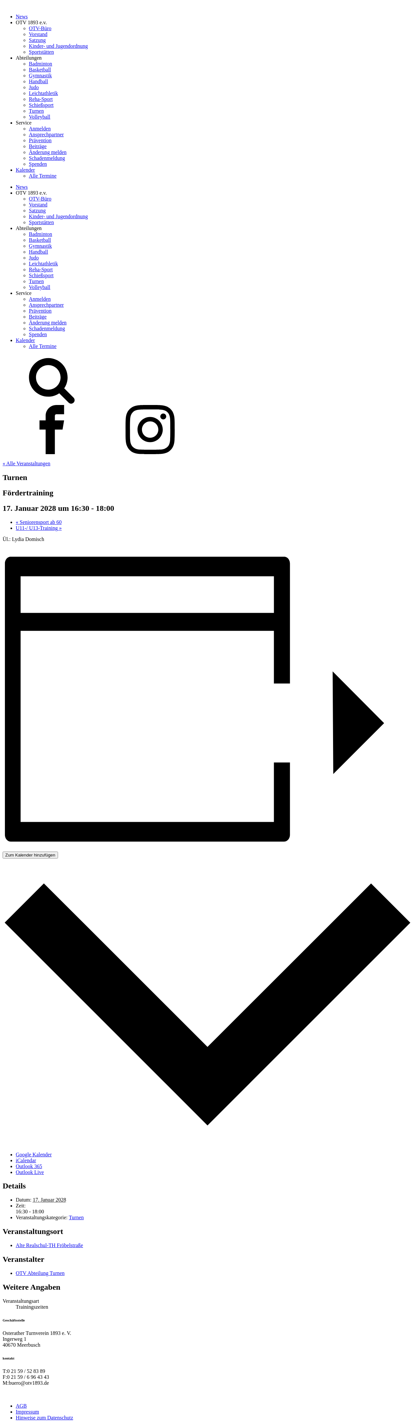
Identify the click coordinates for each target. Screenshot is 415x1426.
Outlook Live (30, 1172)
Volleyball (39, 117)
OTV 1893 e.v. (31, 22)
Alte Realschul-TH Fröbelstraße (49, 1245)
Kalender (25, 170)
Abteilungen (29, 58)
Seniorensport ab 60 (39, 522)
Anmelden (40, 128)
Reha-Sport (41, 99)
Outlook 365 (29, 1166)
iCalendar (26, 1160)
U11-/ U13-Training (39, 528)
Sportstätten (41, 52)
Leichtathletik (43, 93)
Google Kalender (34, 1154)
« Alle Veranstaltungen (26, 463)
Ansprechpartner (46, 134)
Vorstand (38, 34)
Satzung (37, 40)
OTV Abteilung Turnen (40, 1273)
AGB (21, 1406)
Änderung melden (48, 152)
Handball (38, 81)
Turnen (36, 111)
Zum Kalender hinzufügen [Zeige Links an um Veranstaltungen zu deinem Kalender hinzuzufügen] (30, 855)
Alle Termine (42, 176)
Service (23, 122)
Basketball (40, 69)
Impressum (27, 1412)
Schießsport (41, 105)
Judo (34, 87)
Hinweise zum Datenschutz (44, 1417)
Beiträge (38, 146)
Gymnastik (40, 75)
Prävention (40, 140)
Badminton (40, 64)
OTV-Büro (40, 28)
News (22, 16)
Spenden (38, 164)
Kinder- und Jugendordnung (58, 46)
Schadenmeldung (47, 158)
